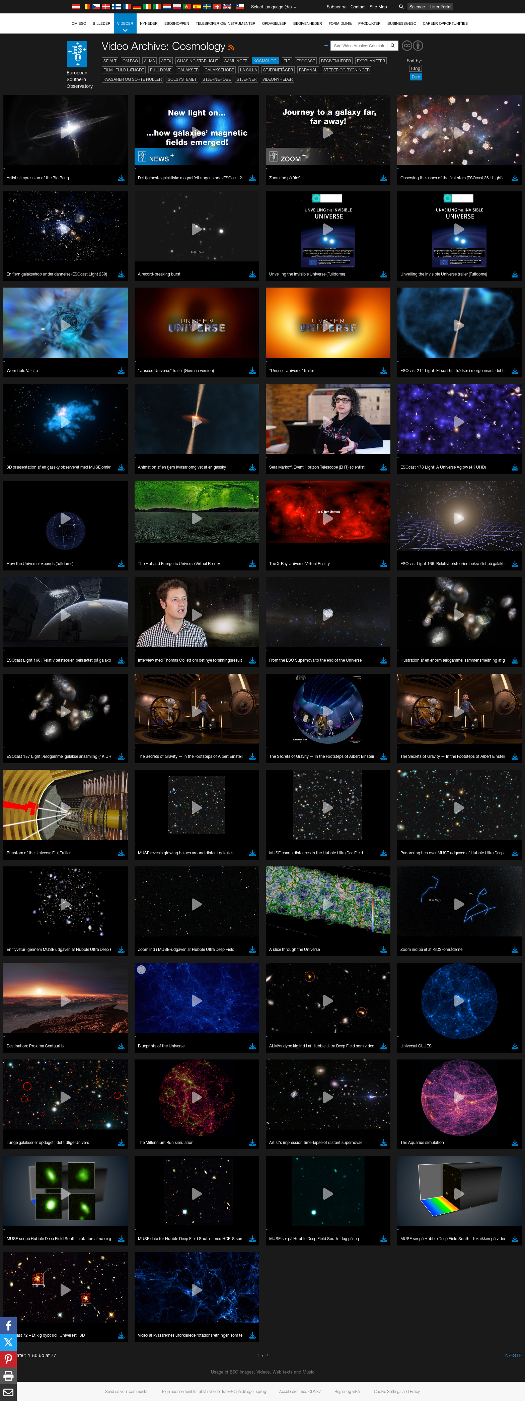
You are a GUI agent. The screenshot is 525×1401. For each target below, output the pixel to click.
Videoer (125, 27)
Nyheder (149, 23)
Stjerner (246, 79)
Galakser (188, 69)
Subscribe (337, 6)
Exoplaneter (371, 60)
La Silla (248, 69)
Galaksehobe (219, 69)
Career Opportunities (445, 23)
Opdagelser (274, 23)
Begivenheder (307, 23)
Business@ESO (401, 23)
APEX (166, 60)
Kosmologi (265, 60)
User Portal (440, 6)
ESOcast (305, 60)
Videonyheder (277, 79)
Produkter (369, 23)
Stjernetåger (278, 69)
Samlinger (235, 60)
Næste (513, 1355)
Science (417, 6)
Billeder (101, 23)
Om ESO (79, 23)
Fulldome (160, 69)
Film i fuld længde (123, 69)
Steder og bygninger (346, 69)
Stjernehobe (217, 79)
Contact (358, 6)
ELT (287, 60)
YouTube (67, 1285)
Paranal (308, 69)
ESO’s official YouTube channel (210, 1285)
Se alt (110, 60)
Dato (416, 76)
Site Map (378, 6)
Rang (415, 68)
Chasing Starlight (197, 60)
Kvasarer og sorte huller (132, 79)
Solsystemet (182, 79)
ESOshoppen (176, 23)
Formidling (340, 23)
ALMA (149, 60)
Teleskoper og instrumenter (225, 23)
